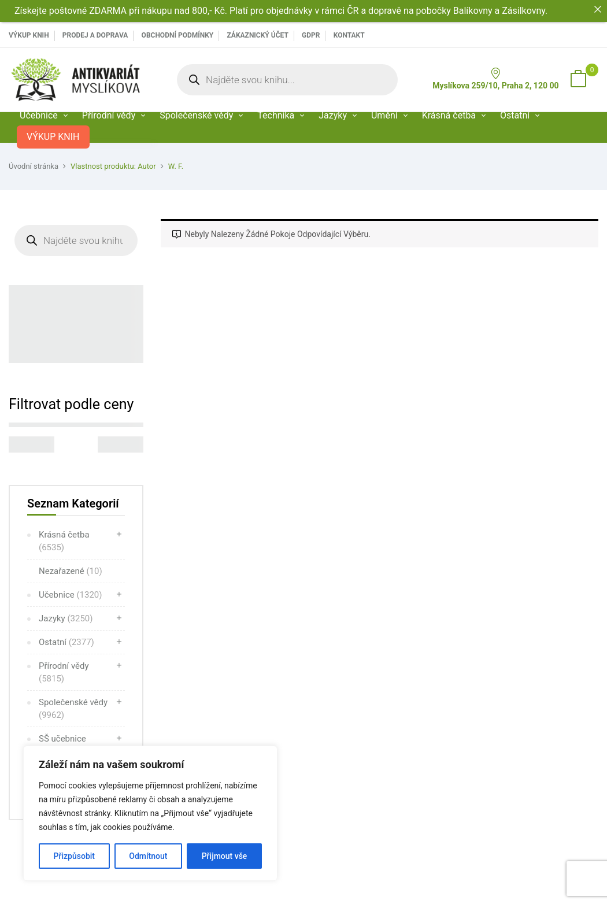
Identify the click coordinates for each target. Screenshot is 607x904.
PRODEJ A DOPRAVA (95, 35)
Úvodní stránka (33, 166)
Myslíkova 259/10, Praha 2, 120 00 (495, 79)
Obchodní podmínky (178, 35)
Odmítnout (148, 856)
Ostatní (66, 642)
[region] (150, 813)
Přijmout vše (224, 856)
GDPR (311, 35)
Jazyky (65, 618)
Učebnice (70, 595)
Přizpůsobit (74, 856)
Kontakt (349, 35)
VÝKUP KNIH (29, 35)
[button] (578, 80)
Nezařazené (70, 571)
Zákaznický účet (257, 35)
